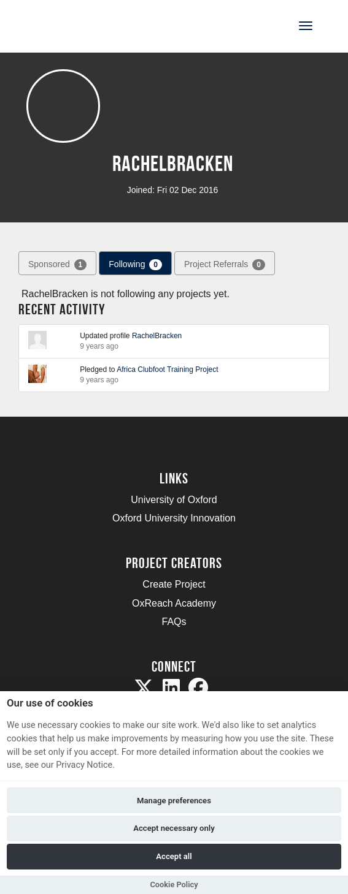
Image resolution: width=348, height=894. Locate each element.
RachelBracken (157, 335)
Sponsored (57, 264)
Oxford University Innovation (174, 518)
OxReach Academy (174, 603)
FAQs (173, 621)
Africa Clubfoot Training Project (167, 369)
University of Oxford (174, 499)
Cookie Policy (174, 884)
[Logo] (70, 25)
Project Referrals (224, 264)
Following (135, 264)
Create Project (173, 584)
